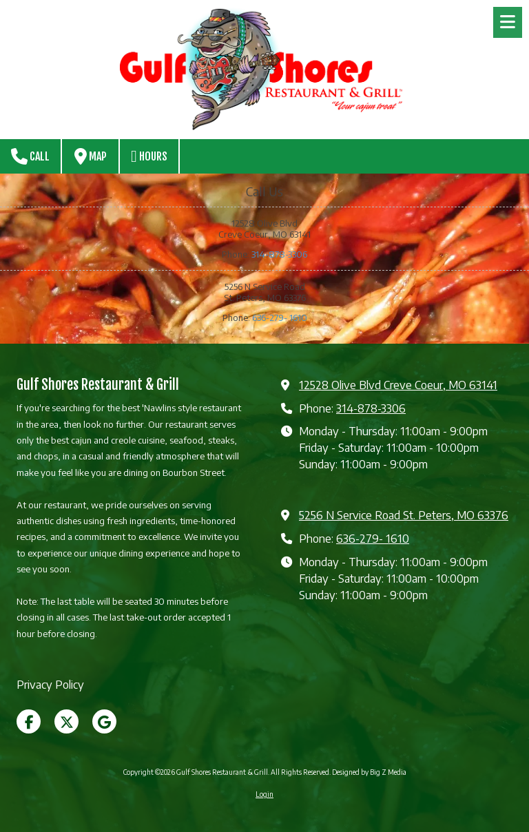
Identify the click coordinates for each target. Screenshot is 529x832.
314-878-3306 (279, 254)
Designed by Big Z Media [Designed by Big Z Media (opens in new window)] (369, 772)
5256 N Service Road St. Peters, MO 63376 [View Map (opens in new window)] (403, 515)
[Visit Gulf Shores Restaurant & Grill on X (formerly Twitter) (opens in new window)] (66, 721)
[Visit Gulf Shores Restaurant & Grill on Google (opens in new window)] (104, 721)
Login (264, 794)
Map (90, 156)
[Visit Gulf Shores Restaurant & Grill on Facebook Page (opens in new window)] (29, 721)
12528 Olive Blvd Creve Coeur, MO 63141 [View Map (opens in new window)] (398, 384)
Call (30, 156)
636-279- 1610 (279, 317)
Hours (149, 156)
